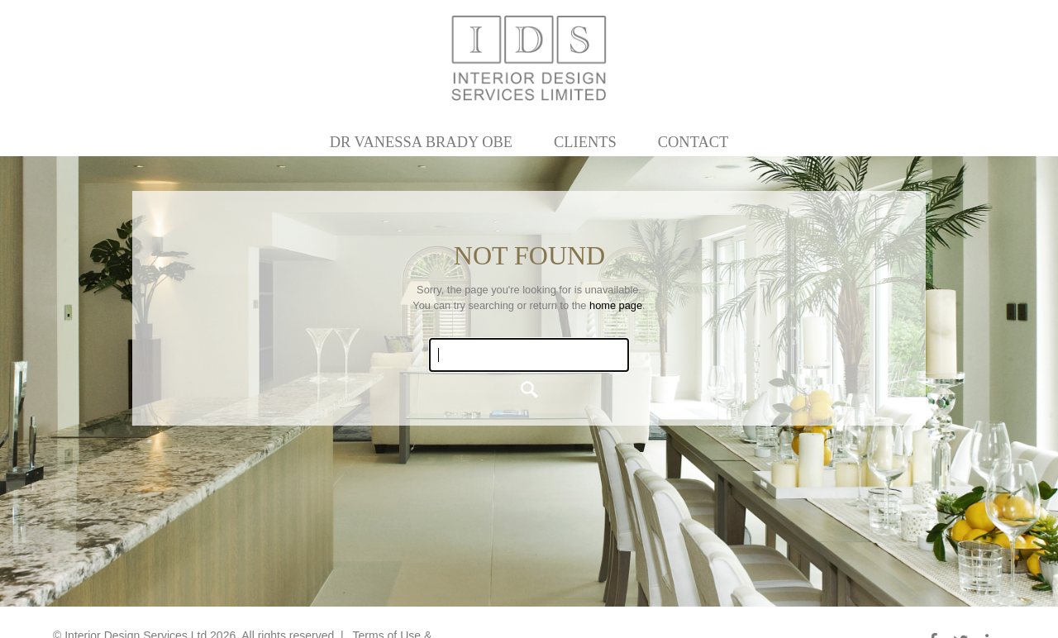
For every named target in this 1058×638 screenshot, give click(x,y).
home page (615, 305)
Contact (693, 142)
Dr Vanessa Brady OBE (421, 142)
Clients (585, 142)
